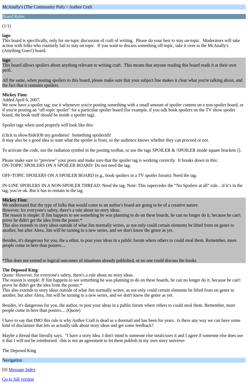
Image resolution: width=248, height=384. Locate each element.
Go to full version (18, 379)
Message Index (22, 369)
